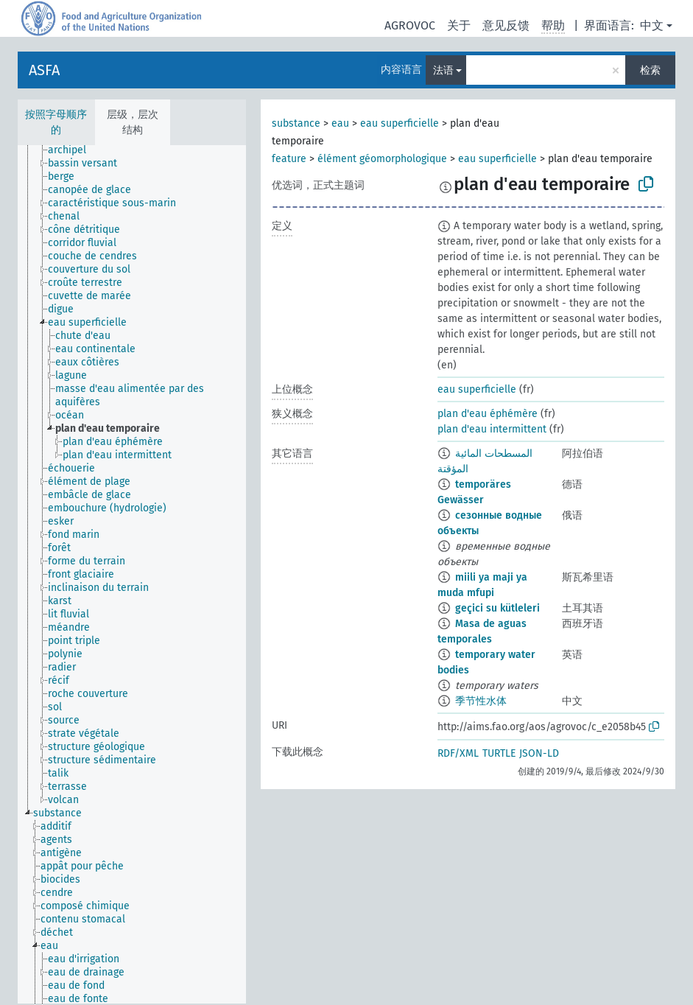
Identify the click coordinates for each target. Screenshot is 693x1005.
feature (289, 159)
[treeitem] (73, 150)
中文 (652, 25)
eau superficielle (399, 123)
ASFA (44, 70)
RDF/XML (458, 753)
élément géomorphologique (382, 159)
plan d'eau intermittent (491, 429)
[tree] (132, 574)
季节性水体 (481, 701)
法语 (443, 70)
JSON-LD (539, 753)
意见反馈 (506, 25)
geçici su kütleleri (497, 608)
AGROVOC (409, 25)
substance (296, 123)
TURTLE (499, 753)
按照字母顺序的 (56, 122)
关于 (459, 25)
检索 (650, 70)
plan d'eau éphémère (487, 413)
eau (340, 123)
